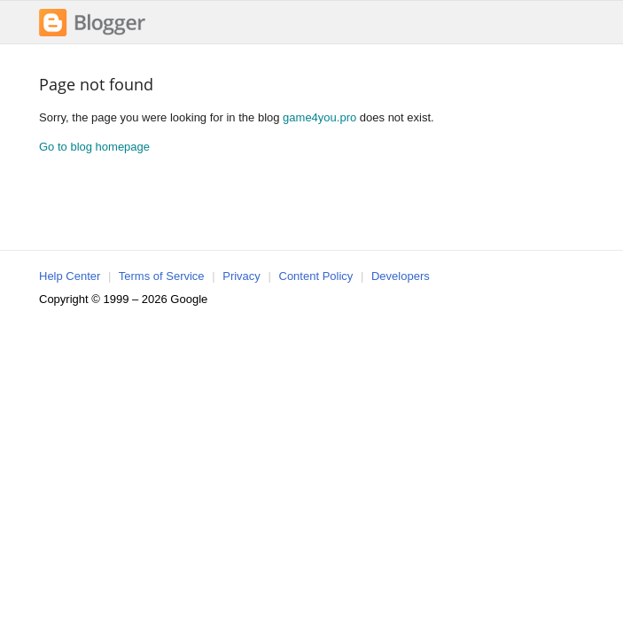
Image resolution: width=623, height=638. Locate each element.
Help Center (69, 276)
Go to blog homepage (94, 146)
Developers (400, 276)
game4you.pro (319, 117)
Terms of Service (162, 276)
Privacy (241, 276)
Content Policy (316, 276)
